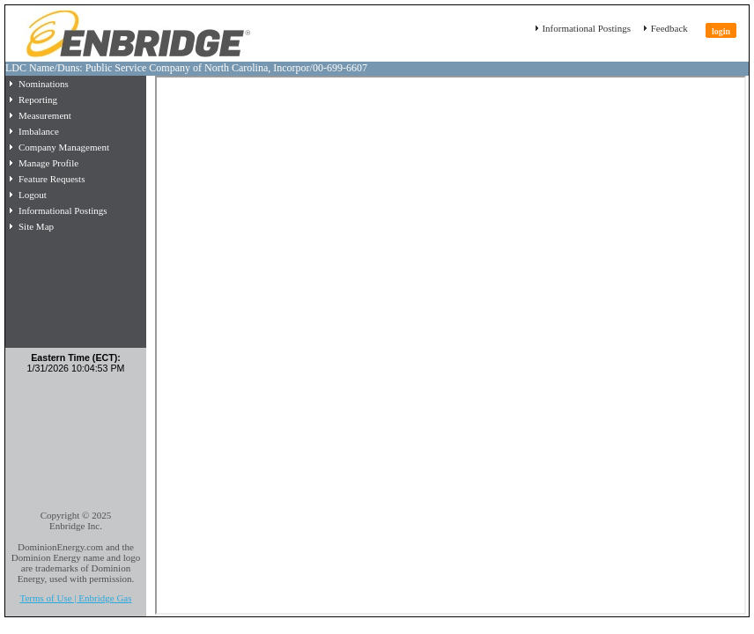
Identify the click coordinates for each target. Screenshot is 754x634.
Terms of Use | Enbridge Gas (76, 598)
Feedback (668, 28)
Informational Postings (585, 28)
